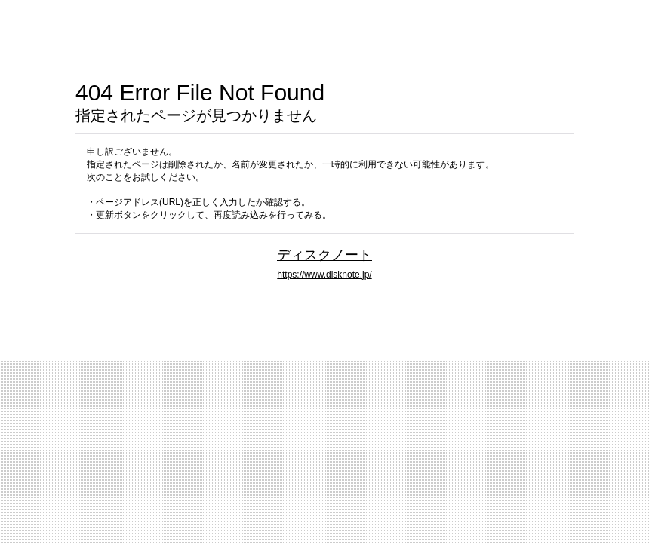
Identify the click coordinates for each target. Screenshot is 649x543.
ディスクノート (324, 254)
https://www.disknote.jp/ (324, 274)
